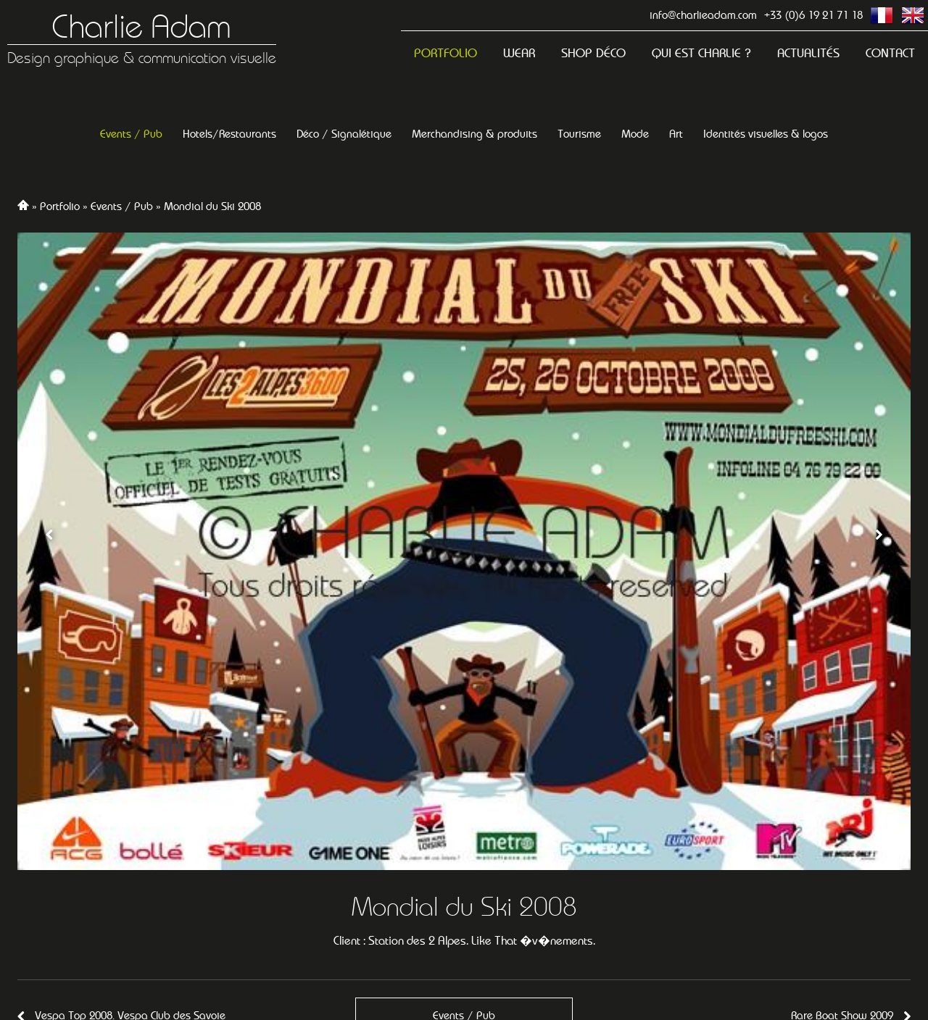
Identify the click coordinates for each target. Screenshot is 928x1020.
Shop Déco (593, 53)
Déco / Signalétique (344, 134)
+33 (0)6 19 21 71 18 (813, 15)
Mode (635, 134)
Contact (890, 53)
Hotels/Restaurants (229, 134)
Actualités (808, 53)
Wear (519, 53)
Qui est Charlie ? (701, 53)
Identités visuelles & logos (765, 134)
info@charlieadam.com (703, 15)
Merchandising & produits (474, 134)
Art (676, 134)
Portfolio (445, 53)
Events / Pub (131, 134)
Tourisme (579, 134)
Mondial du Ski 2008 (212, 206)
